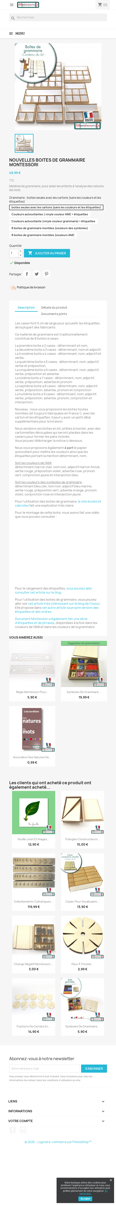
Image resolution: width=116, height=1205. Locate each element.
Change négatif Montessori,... (33, 964)
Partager (27, 274)
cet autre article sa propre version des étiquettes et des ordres (57, 609)
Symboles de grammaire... (84, 692)
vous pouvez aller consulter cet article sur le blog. (53, 590)
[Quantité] (13, 253)
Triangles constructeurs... (82, 839)
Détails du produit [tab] (54, 308)
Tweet (36, 274)
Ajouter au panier (47, 253)
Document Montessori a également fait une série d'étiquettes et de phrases (51, 621)
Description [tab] (26, 308)
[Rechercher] (58, 17)
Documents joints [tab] (54, 314)
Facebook (13, 1130)
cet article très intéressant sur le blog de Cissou (64, 603)
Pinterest (46, 274)
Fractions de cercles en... (33, 1026)
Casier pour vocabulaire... (82, 901)
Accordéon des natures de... (32, 757)
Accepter (85, 1198)
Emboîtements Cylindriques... (33, 901)
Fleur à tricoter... (83, 964)
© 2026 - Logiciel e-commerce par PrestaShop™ (58, 1142)
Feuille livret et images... (33, 839)
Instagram (23, 1130)
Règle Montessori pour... (32, 692)
